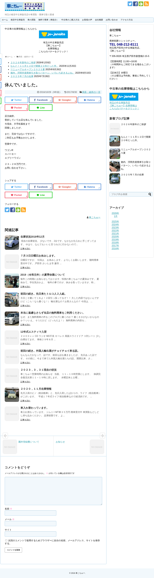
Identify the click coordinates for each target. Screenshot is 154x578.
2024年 (115, 224)
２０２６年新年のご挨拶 (23, 62)
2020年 (115, 236)
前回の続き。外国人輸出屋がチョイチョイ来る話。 (50, 350)
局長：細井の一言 (91, 92)
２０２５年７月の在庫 (21, 76)
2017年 (115, 245)
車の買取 (32, 20)
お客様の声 (87, 20)
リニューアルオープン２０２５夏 (27, 69)
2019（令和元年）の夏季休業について (42, 274)
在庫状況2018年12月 (32, 236)
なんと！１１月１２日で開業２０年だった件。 (34, 66)
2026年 (115, 213)
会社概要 (99, 20)
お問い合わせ (112, 20)
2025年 (115, 221)
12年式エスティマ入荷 (33, 331)
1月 (116, 216)
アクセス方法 (127, 20)
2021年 (115, 233)
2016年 (115, 248)
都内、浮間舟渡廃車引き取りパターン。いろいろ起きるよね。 (42, 73)
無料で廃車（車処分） (48, 20)
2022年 (115, 230)
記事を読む (25, 248)
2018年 (115, 242)
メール (9, 519)
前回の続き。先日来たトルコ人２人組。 (43, 293)
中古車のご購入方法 (70, 20)
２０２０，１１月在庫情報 (35, 388)
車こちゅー (94, 217)
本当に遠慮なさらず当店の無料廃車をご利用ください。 (52, 312)
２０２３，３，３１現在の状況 (38, 369)
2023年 (115, 227)
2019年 (115, 239)
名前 (8, 509)
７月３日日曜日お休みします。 (38, 255)
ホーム (5, 20)
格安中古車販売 (18, 20)
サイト (8, 530)
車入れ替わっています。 (34, 407)
